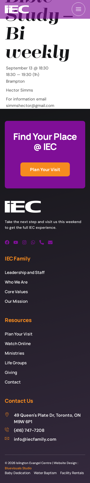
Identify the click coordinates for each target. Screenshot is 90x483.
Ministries (14, 353)
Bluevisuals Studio (18, 468)
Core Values (16, 291)
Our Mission (16, 301)
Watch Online (18, 343)
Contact (13, 382)
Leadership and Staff (25, 272)
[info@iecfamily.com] (45, 439)
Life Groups (16, 362)
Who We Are (16, 282)
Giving (11, 372)
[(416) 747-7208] (45, 430)
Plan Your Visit (18, 334)
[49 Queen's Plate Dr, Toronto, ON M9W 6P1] (45, 418)
